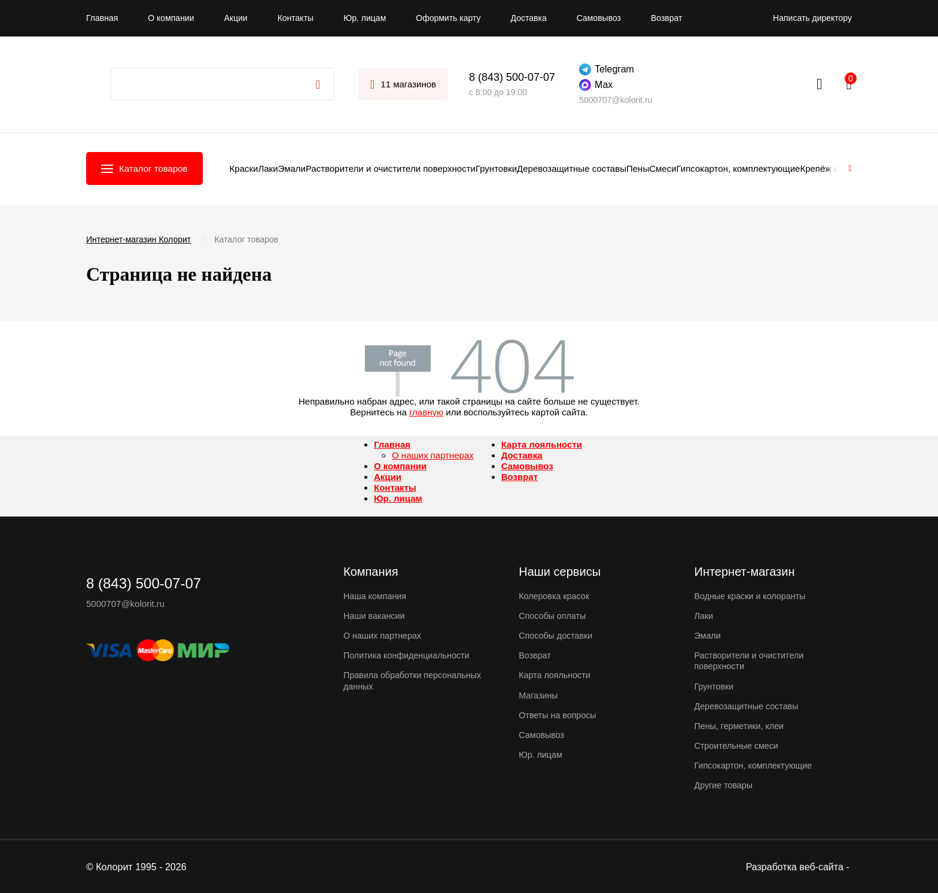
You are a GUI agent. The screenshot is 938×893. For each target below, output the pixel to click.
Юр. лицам (364, 18)
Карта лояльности (541, 444)
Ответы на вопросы (559, 714)
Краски (244, 168)
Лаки (268, 168)
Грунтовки (496, 168)
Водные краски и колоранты (753, 596)
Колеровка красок (556, 596)
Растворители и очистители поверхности (391, 168)
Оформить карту (448, 18)
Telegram (606, 69)
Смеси (662, 168)
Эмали (292, 168)
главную (426, 412)
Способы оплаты (554, 615)
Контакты (295, 18)
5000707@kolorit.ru (615, 100)
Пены (637, 168)
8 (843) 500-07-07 (512, 77)
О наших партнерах (433, 455)
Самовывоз (599, 18)
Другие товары (725, 784)
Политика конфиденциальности (409, 655)
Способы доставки (557, 635)
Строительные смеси (739, 745)
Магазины (539, 695)
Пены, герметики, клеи (741, 725)
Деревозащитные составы (571, 168)
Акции (236, 18)
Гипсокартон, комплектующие (738, 168)
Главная (102, 18)
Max (596, 85)
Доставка (529, 18)
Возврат (667, 18)
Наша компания (376, 596)
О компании (171, 18)
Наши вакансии (375, 615)
